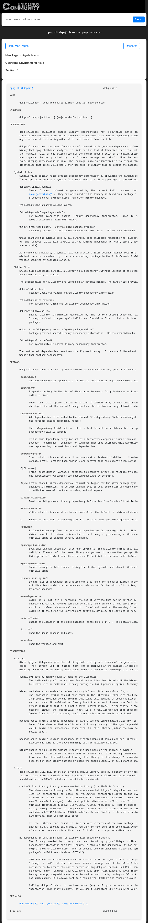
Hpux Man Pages (18, 45)
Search (139, 19)
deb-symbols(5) (49, 903)
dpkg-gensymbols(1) (41, 194)
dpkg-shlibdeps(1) (21, 88)
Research (131, 45)
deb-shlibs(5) (28, 903)
